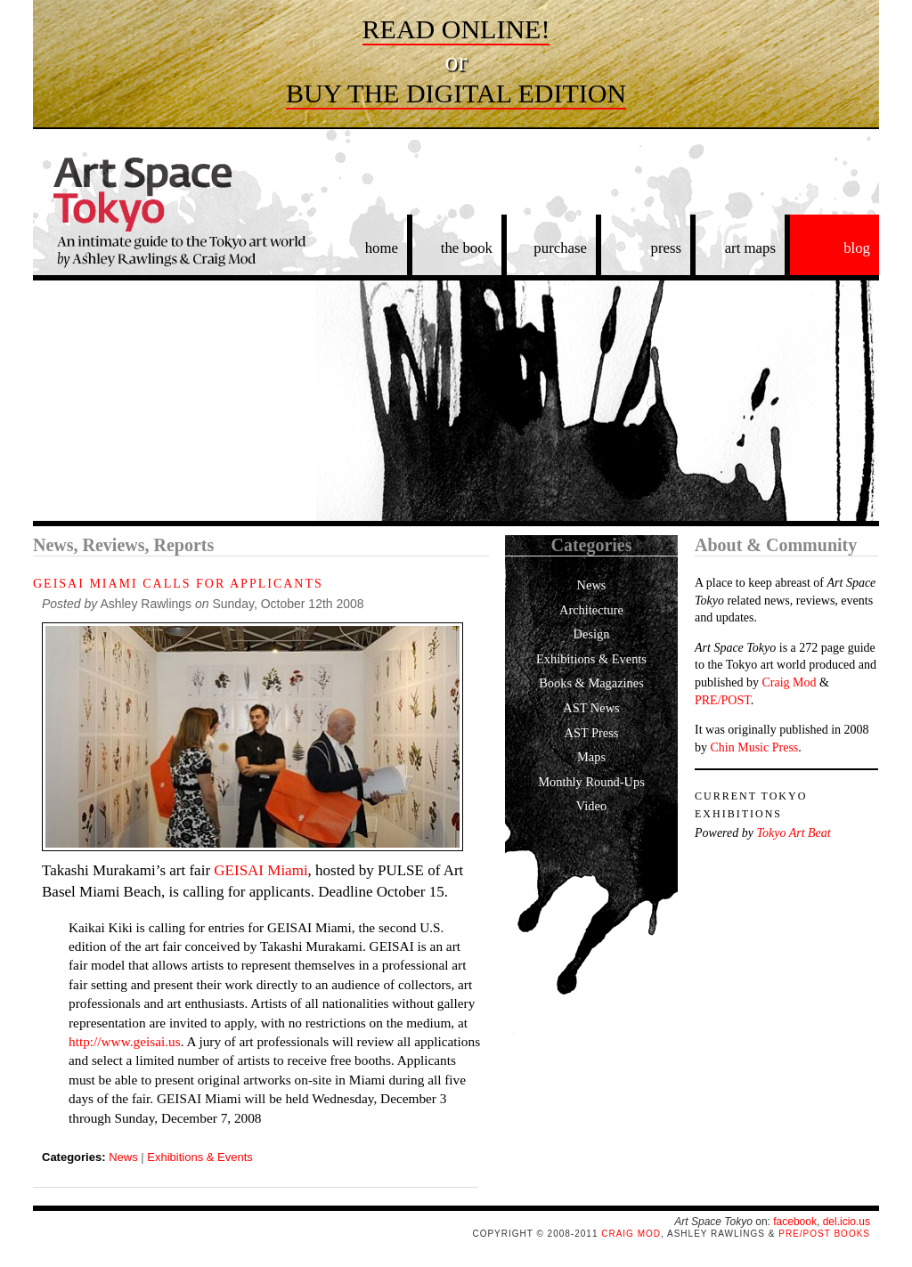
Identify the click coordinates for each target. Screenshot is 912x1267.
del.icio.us (846, 1221)
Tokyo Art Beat (793, 833)
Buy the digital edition (456, 93)
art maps (750, 248)
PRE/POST (723, 700)
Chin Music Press (755, 747)
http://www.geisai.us (125, 1041)
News (123, 1157)
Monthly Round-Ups (591, 782)
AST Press (592, 733)
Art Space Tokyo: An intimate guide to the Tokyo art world (171, 220)
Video (591, 806)
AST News (591, 708)
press (666, 248)
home (381, 248)
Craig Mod (788, 682)
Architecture (591, 610)
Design (592, 634)
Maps (591, 757)
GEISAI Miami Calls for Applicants (178, 583)
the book (467, 248)
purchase (560, 248)
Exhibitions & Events (200, 1157)
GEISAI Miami (260, 870)
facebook (795, 1221)
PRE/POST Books (824, 1234)
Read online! (456, 29)
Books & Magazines (591, 683)
